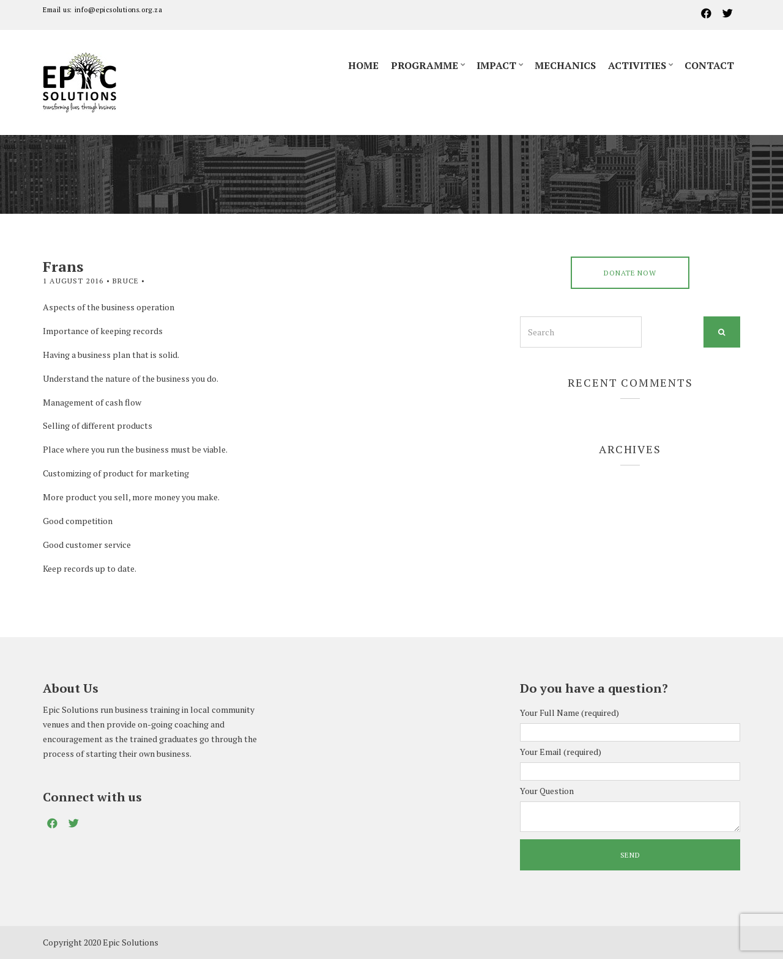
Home (363, 65)
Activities (637, 65)
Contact (709, 65)
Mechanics (565, 65)
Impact (496, 65)
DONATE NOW (630, 272)
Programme (424, 65)
